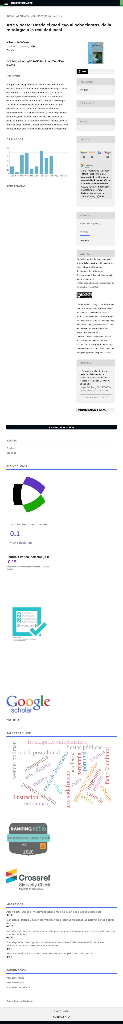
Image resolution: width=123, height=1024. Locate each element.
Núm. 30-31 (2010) (41, 16)
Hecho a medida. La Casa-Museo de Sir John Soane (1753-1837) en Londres (49, 953)
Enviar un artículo (61, 427)
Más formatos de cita (95, 397)
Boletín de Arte (22, 3)
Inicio (10, 16)
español (11, 452)
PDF (83, 71)
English (10, 448)
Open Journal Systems (19, 1001)
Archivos (22, 16)
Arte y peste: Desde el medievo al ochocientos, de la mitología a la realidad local (53, 911)
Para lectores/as (15, 978)
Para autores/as (15, 982)
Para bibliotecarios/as (18, 987)
